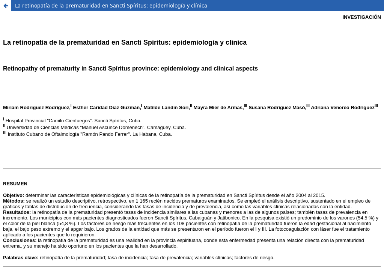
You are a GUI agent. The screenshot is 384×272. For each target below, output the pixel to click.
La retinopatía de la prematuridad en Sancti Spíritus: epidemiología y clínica (111, 5)
